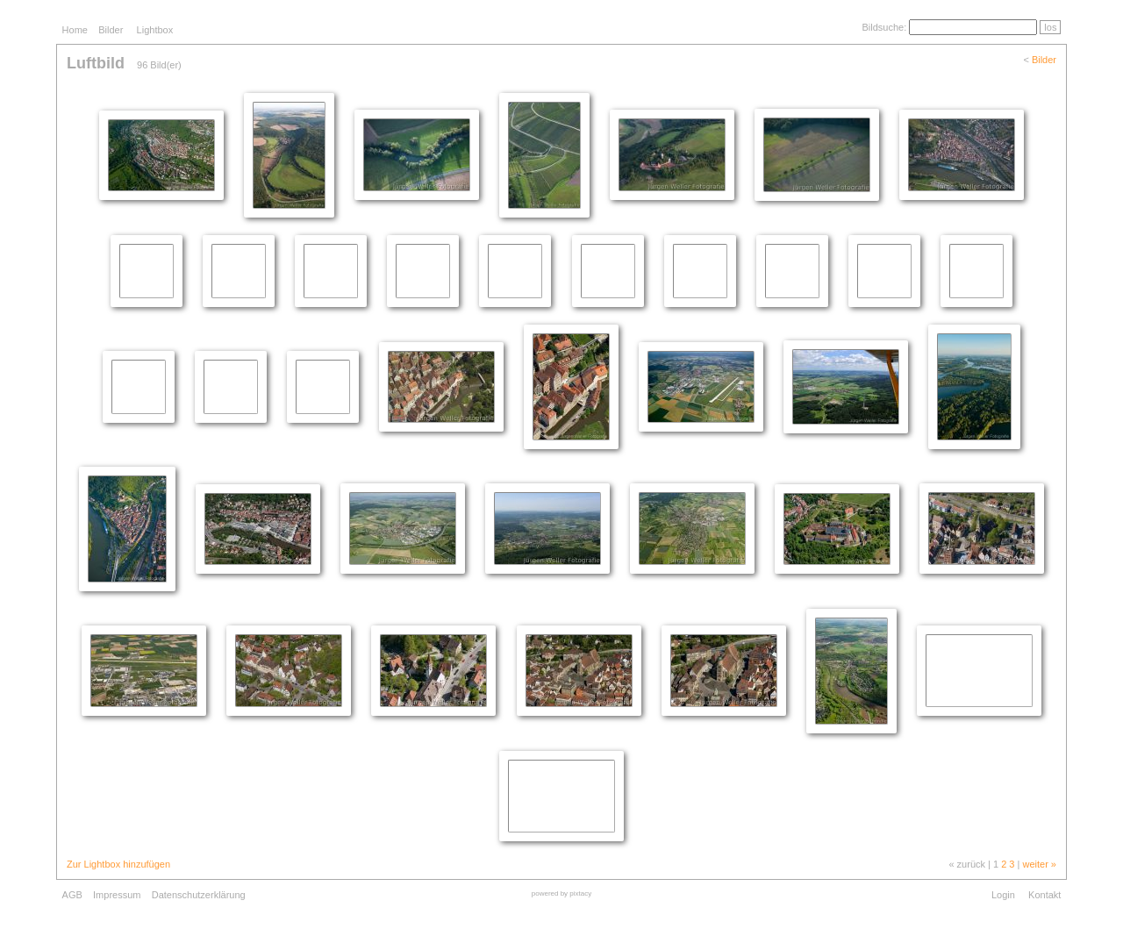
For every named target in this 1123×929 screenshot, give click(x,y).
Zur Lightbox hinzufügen (118, 864)
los (1050, 27)
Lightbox (155, 30)
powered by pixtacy (561, 893)
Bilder (110, 30)
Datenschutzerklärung (199, 895)
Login (1003, 895)
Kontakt (1044, 895)
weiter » (1039, 864)
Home (75, 30)
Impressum (116, 895)
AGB (72, 895)
